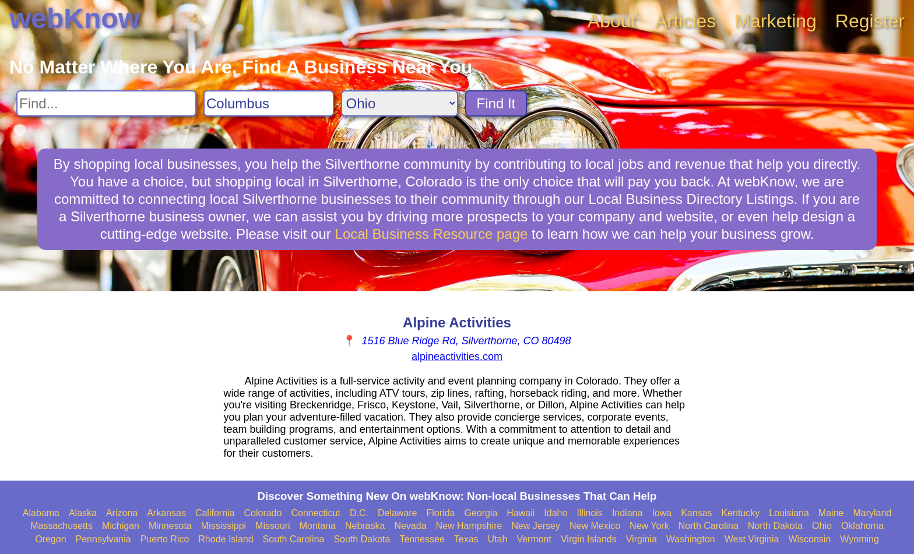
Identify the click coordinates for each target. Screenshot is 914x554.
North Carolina (709, 526)
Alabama (41, 513)
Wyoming (859, 539)
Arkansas (166, 513)
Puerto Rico (164, 539)
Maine (831, 513)
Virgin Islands (589, 539)
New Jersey (535, 526)
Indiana (627, 513)
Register (870, 20)
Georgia (480, 513)
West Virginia (752, 539)
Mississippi (223, 526)
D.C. (359, 513)
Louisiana (789, 513)
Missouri (272, 526)
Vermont (533, 539)
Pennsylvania (103, 539)
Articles (685, 20)
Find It (496, 103)
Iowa (662, 513)
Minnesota (170, 526)
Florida (441, 513)
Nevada (410, 526)
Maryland (872, 513)
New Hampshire (469, 526)
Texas (466, 539)
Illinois (589, 513)
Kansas (696, 513)
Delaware (397, 513)
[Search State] (399, 103)
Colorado (263, 513)
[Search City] (268, 103)
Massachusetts (61, 526)
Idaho (555, 513)
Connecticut (315, 513)
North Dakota (775, 526)
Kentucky (741, 513)
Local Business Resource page (431, 234)
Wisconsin (809, 539)
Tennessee (421, 539)
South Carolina (294, 539)
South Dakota (361, 539)
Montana (318, 526)
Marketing (775, 20)
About (612, 20)
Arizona (122, 513)
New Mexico (595, 526)
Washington (690, 539)
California (215, 513)
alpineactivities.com (457, 356)
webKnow (74, 18)
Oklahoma (862, 526)
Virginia (641, 539)
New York (649, 526)
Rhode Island (225, 539)
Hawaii (521, 513)
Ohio (822, 526)
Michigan (120, 526)
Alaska (83, 513)
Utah (498, 539)
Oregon (50, 539)
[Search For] (106, 103)
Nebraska (365, 526)
